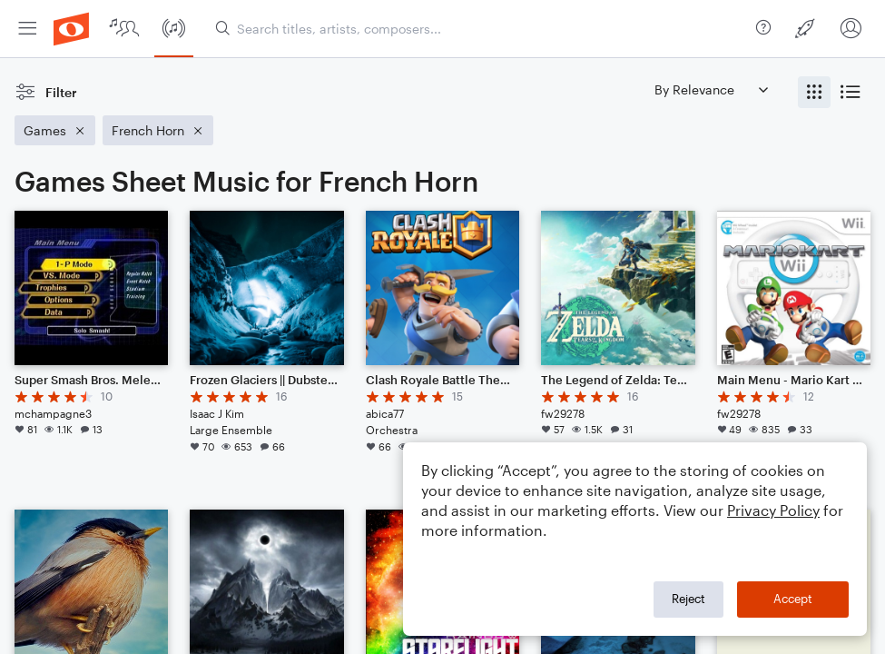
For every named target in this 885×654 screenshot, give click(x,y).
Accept (792, 598)
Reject (688, 598)
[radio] (814, 92)
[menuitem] (27, 28)
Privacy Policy (773, 510)
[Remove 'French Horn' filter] (158, 130)
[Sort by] (710, 89)
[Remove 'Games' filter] (55, 130)
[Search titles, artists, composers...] (482, 28)
